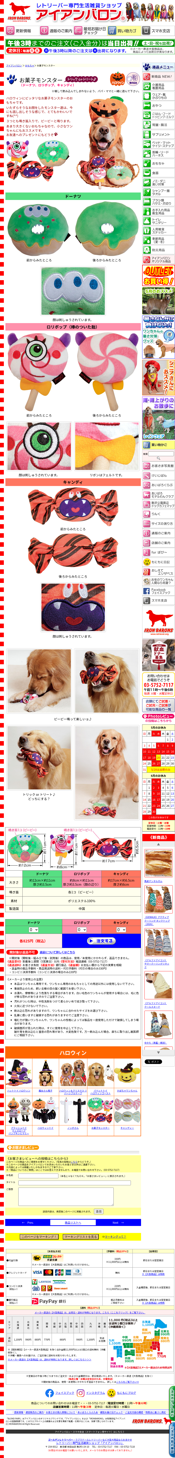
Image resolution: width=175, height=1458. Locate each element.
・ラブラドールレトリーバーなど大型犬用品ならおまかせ (90, 1443)
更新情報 (18, 1415)
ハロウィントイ (45, 1128)
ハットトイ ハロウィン (18, 1090)
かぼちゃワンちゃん (127, 1090)
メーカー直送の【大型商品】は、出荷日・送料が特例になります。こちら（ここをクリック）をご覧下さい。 (90, 1315)
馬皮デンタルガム (158, 879)
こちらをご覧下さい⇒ (127, 1385)
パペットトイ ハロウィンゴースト (100, 1092)
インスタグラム (90, 1396)
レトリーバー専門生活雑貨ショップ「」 (90, 1446)
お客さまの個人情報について (60, 1415)
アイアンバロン (14, 65)
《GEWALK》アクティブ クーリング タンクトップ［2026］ (158, 919)
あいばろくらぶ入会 (87, 1415)
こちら (74, 1161)
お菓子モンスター (100, 1128)
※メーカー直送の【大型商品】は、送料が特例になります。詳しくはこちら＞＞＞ (49, 1362)
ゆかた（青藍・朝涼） (158, 1040)
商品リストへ (73, 1226)
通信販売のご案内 (35, 1415)
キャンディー (127, 1128)
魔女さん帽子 (45, 1090)
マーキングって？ (115, 1240)
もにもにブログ (121, 1396)
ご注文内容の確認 (134, 1415)
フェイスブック (59, 1396)
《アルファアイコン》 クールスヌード (158, 1003)
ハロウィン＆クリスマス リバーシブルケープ (73, 1092)
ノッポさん (73, 1128)
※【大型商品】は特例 (153, 1277)
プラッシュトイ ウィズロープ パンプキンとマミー (19, 1131)
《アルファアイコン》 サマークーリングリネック (158, 962)
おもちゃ (29, 65)
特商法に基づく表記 (155, 1415)
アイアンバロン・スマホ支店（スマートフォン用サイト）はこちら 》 (90, 1435)
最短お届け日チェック (111, 1415)
